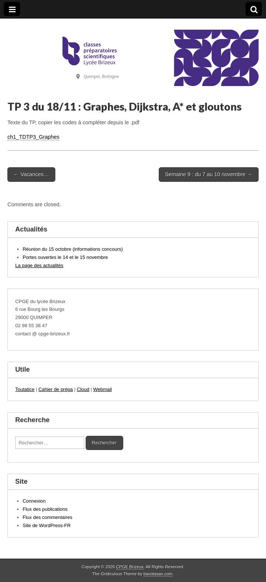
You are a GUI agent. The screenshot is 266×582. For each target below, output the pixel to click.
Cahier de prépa (55, 389)
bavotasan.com (158, 574)
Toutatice (25, 389)
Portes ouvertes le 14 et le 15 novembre (65, 257)
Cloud (83, 389)
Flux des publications (45, 509)
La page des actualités (39, 265)
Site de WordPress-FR (46, 525)
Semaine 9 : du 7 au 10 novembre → (208, 174)
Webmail (102, 389)
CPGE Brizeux (130, 567)
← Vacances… (31, 174)
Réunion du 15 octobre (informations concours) (73, 249)
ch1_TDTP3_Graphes (33, 137)
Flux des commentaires (47, 517)
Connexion (34, 501)
